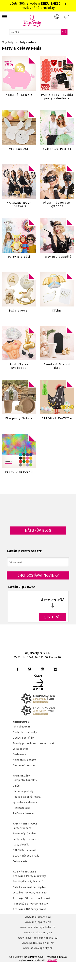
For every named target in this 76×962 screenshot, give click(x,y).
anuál (32, 850)
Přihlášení (57, 17)
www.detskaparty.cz (38, 932)
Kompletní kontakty (25, 780)
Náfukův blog (38, 530)
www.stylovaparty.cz (38, 947)
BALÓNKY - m (21, 850)
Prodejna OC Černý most (29, 909)
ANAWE (52, 960)
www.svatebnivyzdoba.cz (38, 927)
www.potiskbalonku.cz (38, 942)
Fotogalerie (20, 861)
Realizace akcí (21, 807)
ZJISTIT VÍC (53, 617)
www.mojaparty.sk (38, 921)
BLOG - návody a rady (26, 855)
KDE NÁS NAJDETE (24, 871)
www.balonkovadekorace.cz (38, 937)
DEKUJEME (49, 3)
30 (59, 3)
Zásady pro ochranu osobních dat (33, 743)
